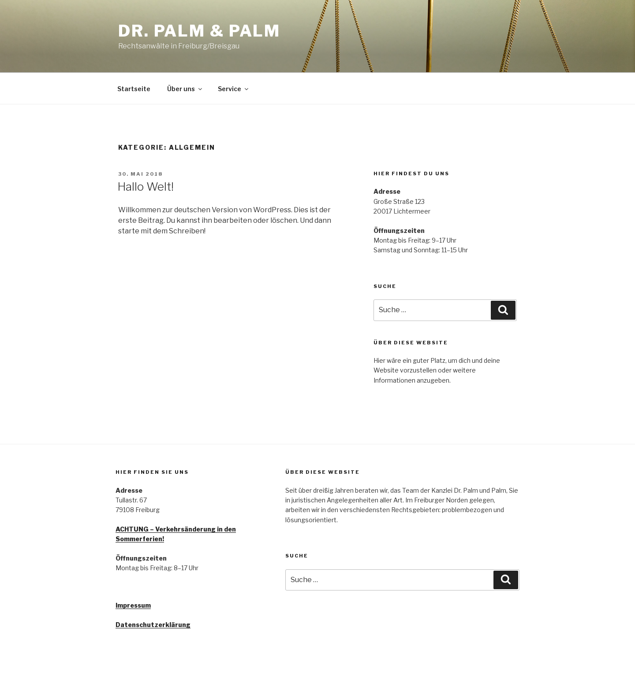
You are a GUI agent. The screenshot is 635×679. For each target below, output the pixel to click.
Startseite (133, 88)
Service (234, 88)
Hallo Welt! (145, 186)
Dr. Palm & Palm (199, 31)
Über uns (185, 88)
